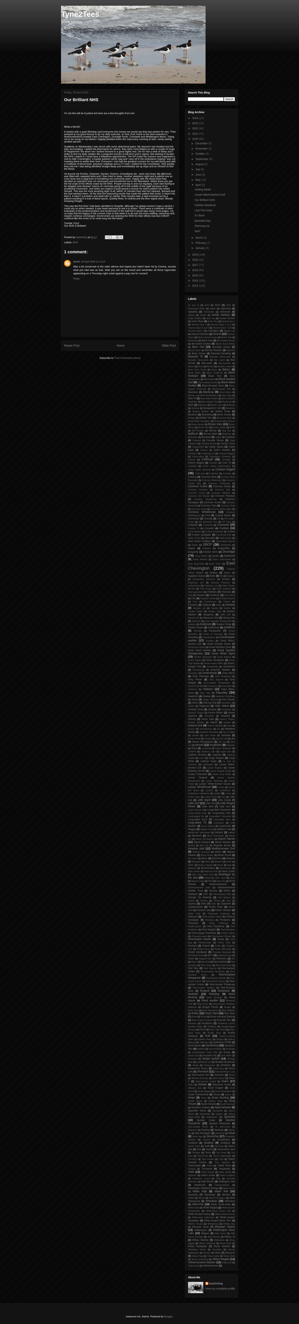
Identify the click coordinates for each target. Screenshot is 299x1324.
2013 (195, 285)
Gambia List (199, 608)
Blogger (168, 1316)
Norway (213, 890)
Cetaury (204, 450)
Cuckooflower (194, 531)
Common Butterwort (212, 480)
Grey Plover (195, 679)
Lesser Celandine (197, 774)
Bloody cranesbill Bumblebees (203, 395)
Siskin (225, 1081)
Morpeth (230, 858)
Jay (233, 738)
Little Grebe (224, 800)
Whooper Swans (225, 1226)
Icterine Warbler (215, 725)
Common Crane (197, 486)
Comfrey (227, 473)
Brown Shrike (219, 427)
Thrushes (192, 1159)
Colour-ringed (225, 469)
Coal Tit (226, 462)
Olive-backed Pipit (222, 894)
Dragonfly (193, 552)
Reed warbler (210, 1000)
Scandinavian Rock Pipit (204, 1052)
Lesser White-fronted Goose (215, 784)
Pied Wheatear (227, 929)
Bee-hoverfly (225, 363)
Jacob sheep (194, 738)
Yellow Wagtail (220, 1259)
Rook (194, 1016)
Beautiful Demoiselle (198, 360)
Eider (212, 576)
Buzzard (206, 437)
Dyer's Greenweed (222, 559)
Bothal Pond (222, 411)
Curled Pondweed (214, 531)
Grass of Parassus (213, 634)
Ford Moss (229, 595)
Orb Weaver (224, 897)
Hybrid (213, 722)
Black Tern (214, 376)
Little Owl (210, 803)
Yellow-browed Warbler (201, 1262)
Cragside (193, 525)
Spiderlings (205, 1114)
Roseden (192, 1023)
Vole (218, 1178)
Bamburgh (193, 340)
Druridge (229, 551)
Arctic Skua (197, 321)
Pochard (192, 945)
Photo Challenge (218, 923)
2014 (195, 280)
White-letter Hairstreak (203, 1217)
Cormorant (193, 518)
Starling (205, 1130)
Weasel (226, 1194)
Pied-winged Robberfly (204, 933)
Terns (208, 1152)
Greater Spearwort (203, 657)
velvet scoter (208, 1175)
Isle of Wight (229, 732)
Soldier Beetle (195, 1101)
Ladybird (192, 751)
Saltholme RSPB (222, 1042)
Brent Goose (224, 414)
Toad (221, 1159)
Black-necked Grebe (207, 382)
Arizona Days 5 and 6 (198, 328)
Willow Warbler (200, 1240)
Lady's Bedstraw (223, 748)
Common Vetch (198, 509)
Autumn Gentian (200, 334)
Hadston (208, 689)
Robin (195, 1013)
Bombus (195, 408)
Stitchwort (220, 1133)
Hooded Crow (195, 709)
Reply (76, 278)
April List (210, 318)
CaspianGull (198, 447)
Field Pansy (206, 589)
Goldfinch (229, 627)
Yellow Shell (229, 1256)
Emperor (231, 576)
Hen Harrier (228, 699)
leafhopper (208, 764)
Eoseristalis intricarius (204, 579)
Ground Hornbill (195, 686)
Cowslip (208, 518)
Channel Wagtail (227, 453)
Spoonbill (229, 1116)
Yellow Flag (197, 1256)
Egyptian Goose (196, 576)
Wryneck (230, 1252)
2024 (195, 118)
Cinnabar (226, 459)
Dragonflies (224, 548)
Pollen (218, 946)
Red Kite (193, 968)
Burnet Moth (210, 434)
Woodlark (217, 1249)
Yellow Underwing (199, 1259)
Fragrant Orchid (207, 598)
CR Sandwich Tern (208, 522)
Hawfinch (193, 696)
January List (221, 738)
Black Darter (194, 373)
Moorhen (217, 858)
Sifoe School (219, 1078)
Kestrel (199, 744)
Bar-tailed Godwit (201, 343)
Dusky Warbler (200, 559)
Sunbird (206, 1140)
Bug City (226, 430)
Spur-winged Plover (198, 1127)
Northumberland (218, 884)
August (199, 164)
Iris (218, 729)
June (198, 174)
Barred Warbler (213, 350)
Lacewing (206, 748)
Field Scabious (224, 589)
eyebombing (194, 585)
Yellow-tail (226, 1262)
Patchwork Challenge (219, 913)
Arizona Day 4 (199, 324)
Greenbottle (212, 666)
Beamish (231, 350)
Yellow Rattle (213, 1256)
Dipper (191, 548)
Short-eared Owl (201, 1075)
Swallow (209, 1142)
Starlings (219, 1130)
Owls (213, 904)
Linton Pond (211, 797)
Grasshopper (209, 637)
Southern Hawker (200, 1107)
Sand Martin (194, 1045)
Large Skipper (216, 758)
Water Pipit (200, 1191)
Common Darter (222, 486)
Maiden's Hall (224, 829)
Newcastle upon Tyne (214, 878)
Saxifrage (230, 1049)
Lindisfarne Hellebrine (198, 793)
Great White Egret (223, 653)
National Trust (211, 871)
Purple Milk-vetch (223, 949)
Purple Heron (203, 949)
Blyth (190, 405)
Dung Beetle (201, 556)
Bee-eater (207, 363)
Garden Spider (195, 611)
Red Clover (206, 965)
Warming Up (202, 225)
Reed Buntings (214, 997)
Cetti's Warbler (222, 450)
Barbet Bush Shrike (225, 344)
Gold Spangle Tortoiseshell (218, 621)
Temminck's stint (226, 1149)
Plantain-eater (204, 942)
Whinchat (197, 1204)
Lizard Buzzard (195, 810)
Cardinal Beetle (208, 443)
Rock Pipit (211, 1013)
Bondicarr (230, 408)
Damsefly (210, 538)
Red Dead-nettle (224, 965)
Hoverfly (225, 716)
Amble (203, 315)
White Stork (193, 1207)
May (198, 179)
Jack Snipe (210, 735)
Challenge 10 (208, 453)
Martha (191, 845)
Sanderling (211, 1045)
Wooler (206, 1253)
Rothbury (211, 1026)
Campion (197, 440)
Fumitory (192, 605)
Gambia (230, 604)
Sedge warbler (211, 1058)
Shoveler (219, 1075)
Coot (207, 515)
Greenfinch (229, 666)
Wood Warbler (222, 1246)
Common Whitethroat (201, 511)
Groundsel (227, 686)
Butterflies (193, 437)
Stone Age (197, 1136)
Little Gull (193, 803)
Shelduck (226, 1065)
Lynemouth (225, 826)
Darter (195, 545)
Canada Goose (215, 440)
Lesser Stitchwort (214, 781)
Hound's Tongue (196, 713)
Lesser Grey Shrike (221, 774)
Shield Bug (218, 1068)
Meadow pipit (196, 848)
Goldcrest (205, 624)
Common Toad (228, 505)
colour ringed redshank (199, 470)
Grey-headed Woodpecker (216, 683)
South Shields (208, 1104)
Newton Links (197, 881)
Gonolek (198, 631)
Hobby (191, 706)
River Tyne (193, 1010)
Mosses (218, 861)
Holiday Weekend (205, 205)
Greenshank (209, 672)
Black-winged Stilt (221, 389)
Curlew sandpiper (201, 534)
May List (204, 845)
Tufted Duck (224, 1165)
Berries (210, 366)
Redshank (224, 990)
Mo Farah (192, 858)
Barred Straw (194, 350)
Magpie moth (206, 829)
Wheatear (211, 1200)
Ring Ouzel (202, 1004)
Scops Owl (193, 1055)
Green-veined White (213, 663)
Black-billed (209, 379)
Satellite (201, 1049)
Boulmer (192, 414)
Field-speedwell (195, 592)
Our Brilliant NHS (205, 199)
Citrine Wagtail (196, 462)
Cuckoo (224, 528)
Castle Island (216, 446)
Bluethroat (227, 402)
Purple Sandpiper (197, 952)
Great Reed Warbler (199, 650)
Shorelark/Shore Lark (225, 1072)
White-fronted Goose (225, 1214)
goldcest (192, 624)
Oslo (228, 900)
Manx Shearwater (215, 836)
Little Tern (225, 806)
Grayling (210, 641)
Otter (203, 903)
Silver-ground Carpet (205, 1081)
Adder (213, 308)
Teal (199, 1149)
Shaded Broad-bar (225, 1062)
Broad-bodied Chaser (224, 421)
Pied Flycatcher (216, 926)
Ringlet (227, 1007)
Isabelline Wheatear (209, 732)
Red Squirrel (210, 968)
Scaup (226, 1052)
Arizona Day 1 (228, 321)
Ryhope (220, 1039)
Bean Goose (199, 353)
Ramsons (221, 958)
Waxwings (209, 1194)
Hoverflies (209, 716)
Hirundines (226, 703)
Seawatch (192, 1059)
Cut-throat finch (223, 535)
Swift (207, 1146)
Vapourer (192, 1175)
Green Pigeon (194, 660)
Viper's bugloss (227, 1175)
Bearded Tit (195, 356)
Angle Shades (195, 318)
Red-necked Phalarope (222, 984)
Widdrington (200, 1230)
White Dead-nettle (221, 1204)
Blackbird (193, 392)
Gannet (214, 608)
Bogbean (202, 405)
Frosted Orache (227, 598)
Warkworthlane (222, 1185)
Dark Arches (225, 538)
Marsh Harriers (202, 842)
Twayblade (224, 1168)
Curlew (231, 531)
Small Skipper (204, 1091)
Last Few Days (203, 210)
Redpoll (204, 990)
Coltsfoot (214, 473)
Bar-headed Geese (226, 340)
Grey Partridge (201, 676)
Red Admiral (220, 961)
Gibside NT (193, 618)
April (198, 184)
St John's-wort (222, 1127)
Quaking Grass (224, 955)
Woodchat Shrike (197, 1249)
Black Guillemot (215, 373)
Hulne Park (207, 719)
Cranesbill (207, 525)
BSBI (232, 427)
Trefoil (209, 1165)
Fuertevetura (210, 601)
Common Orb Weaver (199, 496)
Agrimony (226, 308)
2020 (195, 138)
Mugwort (192, 868)
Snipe (191, 1097)
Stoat (232, 1133)
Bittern (226, 369)
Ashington (213, 330)
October (200, 153)
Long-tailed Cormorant (220, 816)
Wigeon (205, 1233)
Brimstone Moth (224, 418)
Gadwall (206, 605)
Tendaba (196, 1152)
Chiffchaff (207, 459)
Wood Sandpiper (197, 1246)
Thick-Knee (202, 1156)
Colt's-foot (200, 473)
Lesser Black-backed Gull (210, 194)
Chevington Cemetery (220, 456)
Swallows (225, 1143)
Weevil (201, 1198)
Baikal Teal (226, 337)
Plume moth (224, 942)
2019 (195, 254)
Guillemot (192, 689)
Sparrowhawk (223, 1107)
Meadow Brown (222, 845)
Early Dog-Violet (196, 564)
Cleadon (213, 463)
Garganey (208, 614)
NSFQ (227, 890)
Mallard (219, 832)
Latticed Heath (208, 761)
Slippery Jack (195, 1088)
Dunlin (215, 556)
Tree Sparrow (222, 1162)
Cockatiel (192, 466)
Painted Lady (204, 910)
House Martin (215, 712)
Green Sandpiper (215, 660)
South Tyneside (227, 1104)
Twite (191, 1171)
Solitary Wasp (215, 1101)
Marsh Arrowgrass (205, 839)
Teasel (209, 1149)
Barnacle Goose (221, 347)
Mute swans (194, 871)
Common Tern (208, 505)
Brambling (207, 414)
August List (229, 331)
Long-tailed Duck (197, 819)
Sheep (195, 1065)
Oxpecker (226, 903)
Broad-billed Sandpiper (199, 421)
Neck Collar (228, 871)
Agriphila (192, 311)
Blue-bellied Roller (209, 398)
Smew (216, 1094)
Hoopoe (212, 709)
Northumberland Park (199, 887)
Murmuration (208, 868)
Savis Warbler (215, 1049)
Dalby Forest (194, 538)
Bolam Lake (216, 405)
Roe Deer (229, 1013)
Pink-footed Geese (199, 939)
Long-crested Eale (197, 813)
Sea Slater (226, 1055)
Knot (194, 748)
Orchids (204, 900)
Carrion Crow (227, 443)
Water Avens (229, 1188)
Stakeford (192, 1130)
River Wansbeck (210, 1010)
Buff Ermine (198, 430)
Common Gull (222, 490)
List (223, 797)
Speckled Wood (197, 1110)
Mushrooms (225, 868)
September (202, 159)
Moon (204, 858)
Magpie (192, 829)
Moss (207, 861)
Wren (218, 1252)
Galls (218, 605)
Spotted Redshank (219, 1123)
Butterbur (227, 434)
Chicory (191, 459)
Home (121, 345)
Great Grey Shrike (196, 647)
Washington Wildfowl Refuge (203, 1188)
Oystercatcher (195, 907)
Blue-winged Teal (210, 402)
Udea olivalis (225, 1172)
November (201, 148)
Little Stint (207, 806)
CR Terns (226, 522)
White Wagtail (210, 1207)
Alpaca (191, 315)
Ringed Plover (210, 1007)
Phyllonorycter (195, 926)
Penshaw (209, 920)
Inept (229, 725)
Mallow (231, 832)
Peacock (192, 916)
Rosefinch (207, 1023)
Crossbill (209, 528)
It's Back (200, 215)
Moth (229, 861)
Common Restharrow (205, 499)
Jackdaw (226, 735)
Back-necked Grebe (207, 337)
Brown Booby (197, 424)
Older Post (169, 345)
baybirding (216, 1283)
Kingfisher (216, 744)
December (201, 143)
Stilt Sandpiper (203, 1133)
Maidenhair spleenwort (199, 832)
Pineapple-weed (199, 936)
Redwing (214, 993)
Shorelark (202, 1071)
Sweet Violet (194, 1146)
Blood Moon (225, 392)
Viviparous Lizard (201, 1178)
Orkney (217, 900)
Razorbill (205, 962)
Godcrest (196, 621)
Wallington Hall (227, 1181)
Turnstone (207, 1168)
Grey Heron (228, 673)
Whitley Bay (229, 1224)
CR (218, 518)
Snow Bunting (220, 1097)
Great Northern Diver (220, 647)
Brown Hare (215, 424)
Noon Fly (221, 881)
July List (222, 742)
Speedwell (218, 1111)
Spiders (219, 1114)
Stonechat (213, 1136)
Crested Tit (193, 528)
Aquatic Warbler (227, 318)
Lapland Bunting (197, 754)
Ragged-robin (205, 958)
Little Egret (204, 799)
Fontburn (214, 595)
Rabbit (191, 958)
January (200, 247)
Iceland (227, 722)
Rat (233, 958)
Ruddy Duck (214, 1033)
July (198, 169)
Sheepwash (209, 1065)
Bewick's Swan (224, 366)
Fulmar (226, 601)
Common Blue (209, 477)
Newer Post (72, 345)
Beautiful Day (203, 220)
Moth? (191, 865)
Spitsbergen (212, 1117)
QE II (210, 955)
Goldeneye (213, 627)
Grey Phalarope (223, 676)
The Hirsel (221, 1152)
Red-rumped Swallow (204, 988)
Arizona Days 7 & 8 (222, 328)
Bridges (191, 418)
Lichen (221, 787)
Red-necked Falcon (215, 981)
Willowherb (219, 1240)
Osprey (192, 903)
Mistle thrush (224, 855)
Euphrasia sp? (195, 582)
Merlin (218, 852)
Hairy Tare (205, 693)
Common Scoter (212, 502)
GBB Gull (225, 614)
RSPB (203, 1029)
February (201, 242)
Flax (190, 595)
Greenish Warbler (220, 669)
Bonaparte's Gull (212, 408)
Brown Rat (203, 427)
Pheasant (193, 923)
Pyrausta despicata (221, 952)
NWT (205, 894)
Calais (218, 437)
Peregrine (225, 920)
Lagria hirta (225, 751)
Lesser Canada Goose (220, 771)
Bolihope (231, 405)
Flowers (201, 595)
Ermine (226, 579)
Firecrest (226, 592)
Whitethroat (212, 1224)
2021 (195, 133)
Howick (192, 719)
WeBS (191, 1198)
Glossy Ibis (229, 617)
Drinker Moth (210, 552)
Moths (220, 865)
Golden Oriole (223, 624)
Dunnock (229, 555)
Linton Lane (194, 797)
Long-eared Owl (221, 813)
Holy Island (222, 705)
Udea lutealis (207, 1172)
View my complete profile (220, 1288)
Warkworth (200, 1185)
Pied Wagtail (209, 929)
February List (210, 585)
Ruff (207, 1035)
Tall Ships (219, 1146)
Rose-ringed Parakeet (202, 1020)
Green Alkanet (224, 657)
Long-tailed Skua (222, 819)
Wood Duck (225, 1243)
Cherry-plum (198, 456)
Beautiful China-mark (220, 357)
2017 (195, 264)
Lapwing (216, 754)
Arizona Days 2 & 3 (221, 324)
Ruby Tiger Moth (217, 1029)
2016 (195, 270)
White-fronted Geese (199, 1214)
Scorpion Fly (209, 1055)
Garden (227, 608)
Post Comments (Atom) (127, 358)
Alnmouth (225, 311)
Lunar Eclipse (208, 826)
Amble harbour (221, 314)
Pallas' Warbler (223, 910)
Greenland (193, 673)
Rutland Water (205, 1039)
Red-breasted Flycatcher (213, 971)
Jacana (195, 735)
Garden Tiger (215, 611)
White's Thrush (195, 1224)
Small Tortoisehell (223, 1091)
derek (76, 261)
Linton (228, 793)
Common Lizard (196, 493)
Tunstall (191, 1169)
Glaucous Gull (210, 617)
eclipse (213, 572)
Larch (201, 758)
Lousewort (219, 823)
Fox (193, 598)
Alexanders (209, 312)
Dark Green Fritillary (199, 541)
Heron (195, 702)
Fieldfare (212, 592)
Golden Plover (195, 627)
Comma (192, 477)
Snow (203, 1098)
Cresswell (223, 524)
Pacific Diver (216, 907)
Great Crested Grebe (219, 644)
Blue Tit (192, 398)
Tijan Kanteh (208, 1159)
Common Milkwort (220, 493)
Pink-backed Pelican (221, 936)
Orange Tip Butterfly (200, 897)
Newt (232, 878)
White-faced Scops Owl (218, 1211)
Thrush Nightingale (222, 1156)
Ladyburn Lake (208, 751)
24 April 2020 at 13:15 (93, 261)
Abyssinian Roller (196, 308)
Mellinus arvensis (201, 852)
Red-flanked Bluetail (216, 978)
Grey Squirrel (216, 679)
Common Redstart (225, 496)
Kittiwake (230, 745)
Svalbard (193, 1143)
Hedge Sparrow (210, 699)
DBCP (207, 544)
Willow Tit (229, 1236)
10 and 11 (193, 305)
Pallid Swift (194, 913)
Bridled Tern (205, 418)
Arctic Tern (213, 321)
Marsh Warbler (223, 842)
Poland (206, 945)
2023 (195, 123)
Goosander (215, 630)
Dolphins (207, 548)
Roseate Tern (224, 1020)
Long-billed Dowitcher (219, 809)
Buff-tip (213, 430)
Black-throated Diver (213, 385)
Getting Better (203, 189)
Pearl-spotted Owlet (211, 916)
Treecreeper (194, 1165)
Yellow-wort (193, 1266)
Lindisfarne (225, 790)
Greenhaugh (198, 670)
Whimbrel (230, 1201)
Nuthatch (193, 894)
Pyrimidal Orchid (196, 955)
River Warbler (228, 1010)
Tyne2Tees (80, 14)
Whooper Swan (200, 1227)
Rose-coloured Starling (222, 1016)
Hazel (195, 699)
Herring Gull (209, 702)
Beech (191, 366)
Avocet (217, 333)
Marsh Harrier (226, 838)
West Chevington (217, 1198)
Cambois (230, 437)
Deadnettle (226, 545)
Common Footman (197, 490)
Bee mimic (219, 360)
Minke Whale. (207, 855)
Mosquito (196, 861)
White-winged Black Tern (217, 1220)
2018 (195, 259)
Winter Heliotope (207, 1243)
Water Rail (221, 1191)
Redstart (193, 993)
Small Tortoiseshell (198, 1094)
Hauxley (221, 692)
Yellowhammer (210, 1265)
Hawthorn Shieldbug (225, 696)
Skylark (202, 1084)
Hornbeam (226, 709)
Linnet (217, 793)
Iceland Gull (195, 725)
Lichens (209, 790)
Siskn (190, 1084)
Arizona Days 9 (195, 331)
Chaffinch (192, 453)
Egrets (227, 573)
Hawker (207, 696)
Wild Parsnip (214, 1237)
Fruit (195, 601)
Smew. (228, 1094)
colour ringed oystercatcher (217, 466)
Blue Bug (226, 395)
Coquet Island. (223, 515)
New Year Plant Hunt (203, 874)
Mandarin (197, 835)
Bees (200, 366)
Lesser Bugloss (214, 768)
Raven (194, 962)
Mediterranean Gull (223, 848)
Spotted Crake (206, 1120)
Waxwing (193, 1194)
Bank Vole (207, 340)
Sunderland (223, 1139)
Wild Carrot (220, 1233)
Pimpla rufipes (228, 933)
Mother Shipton (205, 865)
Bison (214, 370)
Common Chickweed (219, 483)
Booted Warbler (201, 411)
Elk (221, 576)
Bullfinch (193, 433)
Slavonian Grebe (221, 1084)
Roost (203, 1016)
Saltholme (204, 1042)
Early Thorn (215, 564)
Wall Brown (207, 1181)
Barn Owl (198, 346)
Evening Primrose (220, 582)
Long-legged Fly (196, 816)
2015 (195, 275)
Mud (229, 865)
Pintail (221, 939)
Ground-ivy (212, 686)
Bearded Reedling (221, 353)
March (199, 237)
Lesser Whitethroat (199, 786)
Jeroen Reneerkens (202, 741)
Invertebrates (206, 729)
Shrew (232, 1075)
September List (204, 1062)
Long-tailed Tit (197, 822)
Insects (191, 729)
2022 (195, 128)
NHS (75, 242)
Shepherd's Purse (197, 1068)
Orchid (191, 900)
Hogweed (204, 706)
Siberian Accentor (199, 1078)
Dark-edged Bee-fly (225, 541)
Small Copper (215, 1088)
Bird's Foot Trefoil (197, 370)
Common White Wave (221, 509)
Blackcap (208, 391)
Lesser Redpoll (197, 777)
